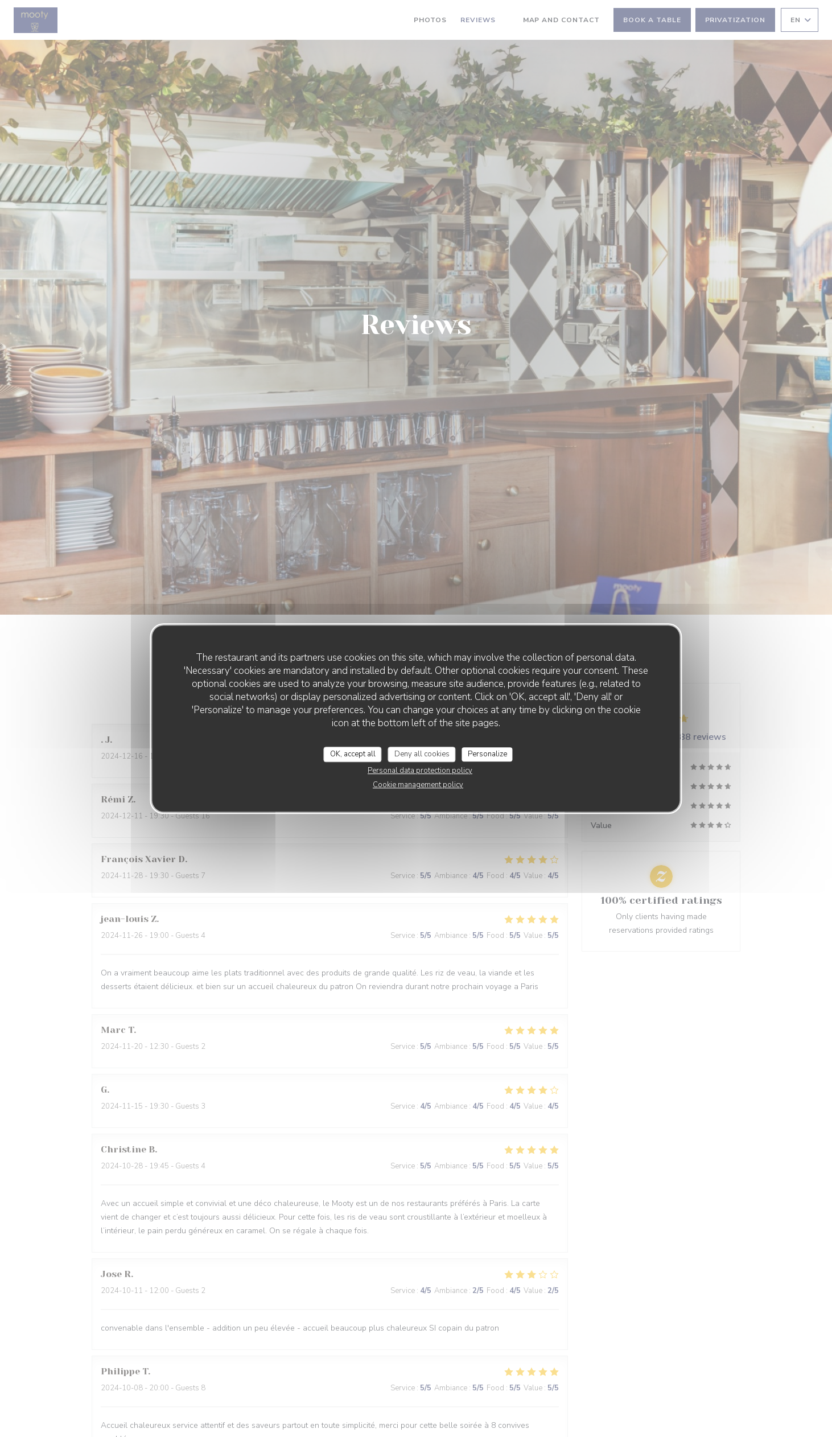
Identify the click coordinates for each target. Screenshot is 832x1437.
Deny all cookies (422, 754)
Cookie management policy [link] (418, 785)
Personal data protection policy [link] (420, 770)
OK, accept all (353, 754)
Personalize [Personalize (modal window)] (487, 754)
